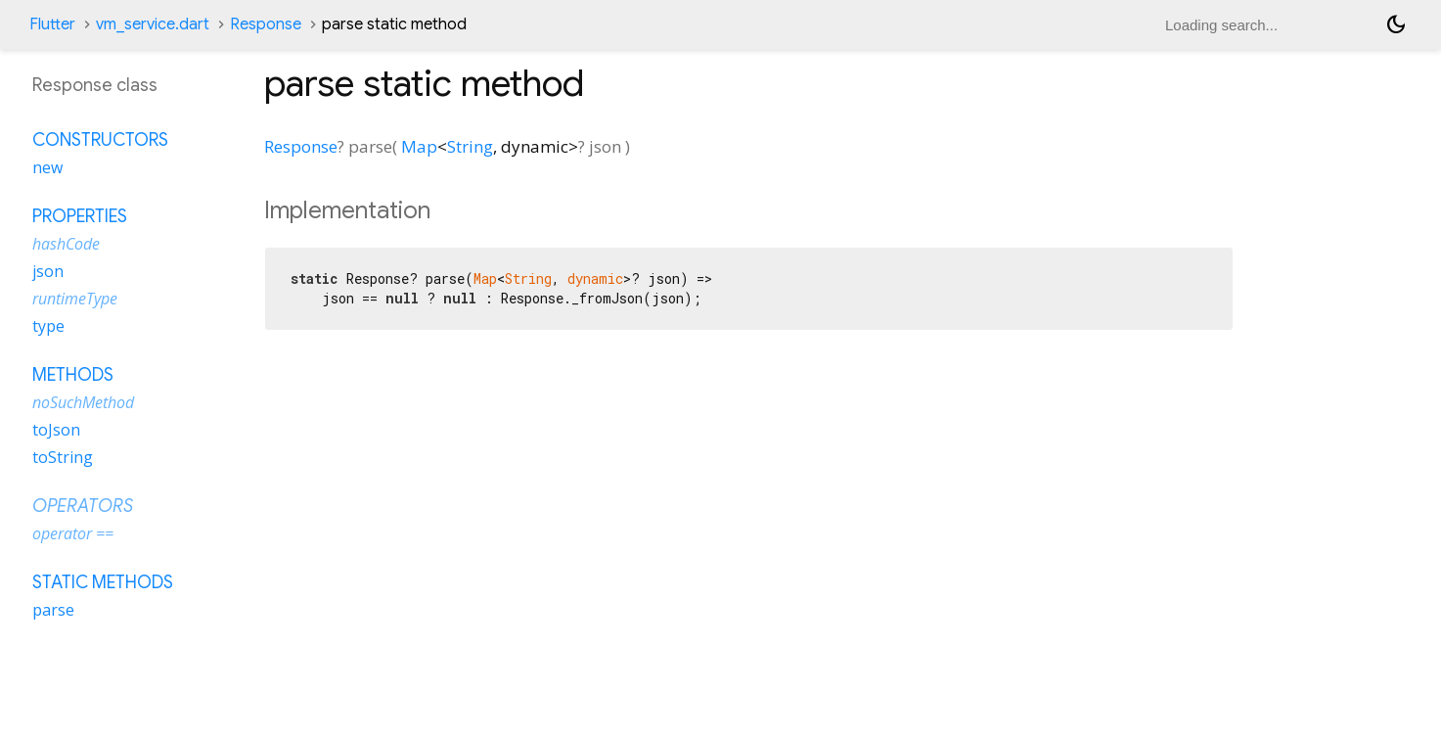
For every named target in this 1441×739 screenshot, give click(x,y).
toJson (56, 429)
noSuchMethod (83, 402)
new (47, 167)
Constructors (100, 140)
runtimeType (74, 298)
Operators (82, 506)
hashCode (66, 243)
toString (62, 457)
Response (265, 24)
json (48, 271)
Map (419, 146)
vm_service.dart (152, 24)
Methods (72, 375)
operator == (72, 533)
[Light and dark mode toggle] (1396, 24)
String (470, 146)
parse (53, 610)
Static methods (102, 582)
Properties (79, 216)
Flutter (52, 24)
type (48, 326)
